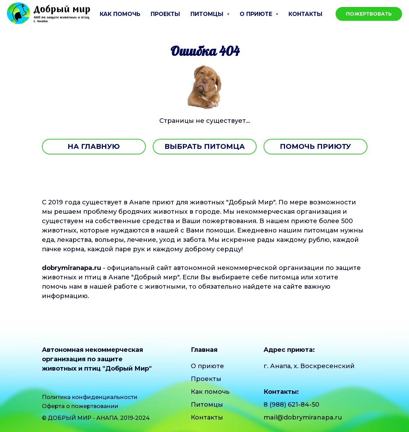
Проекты (165, 14)
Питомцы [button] (207, 14)
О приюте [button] (257, 14)
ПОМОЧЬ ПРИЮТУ (315, 146)
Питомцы (207, 404)
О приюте (207, 366)
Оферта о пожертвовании (80, 406)
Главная (204, 350)
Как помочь (120, 14)
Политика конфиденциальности (89, 397)
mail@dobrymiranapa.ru (303, 417)
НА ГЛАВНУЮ (94, 146)
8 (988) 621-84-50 (291, 404)
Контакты (305, 14)
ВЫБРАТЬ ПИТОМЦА (205, 146)
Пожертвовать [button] (369, 14)
